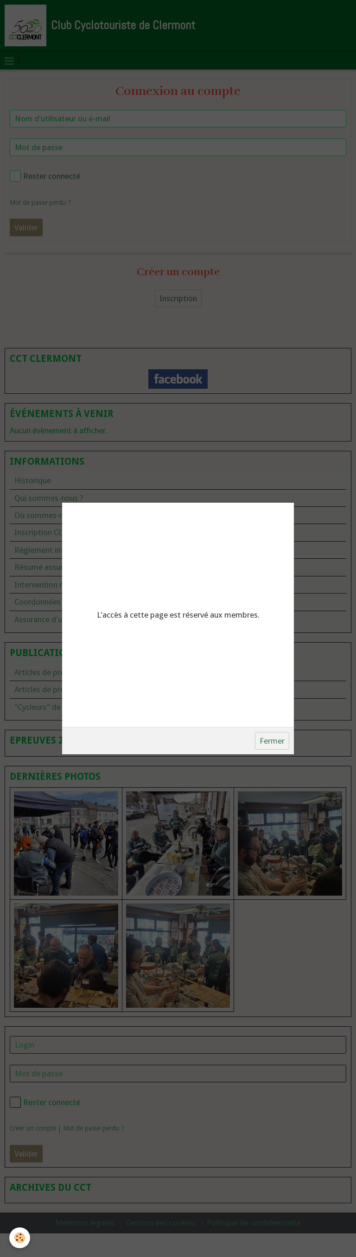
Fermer (272, 740)
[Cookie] (19, 1237)
